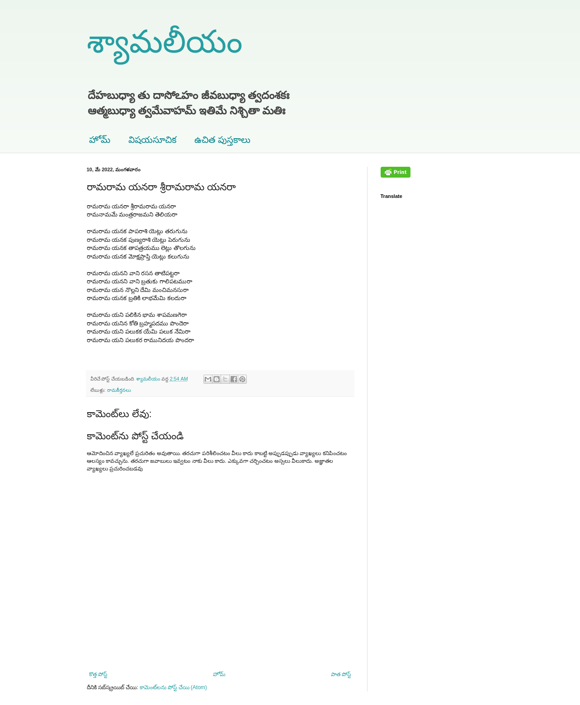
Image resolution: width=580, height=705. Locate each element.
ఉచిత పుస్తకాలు (222, 140)
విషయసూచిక (152, 140)
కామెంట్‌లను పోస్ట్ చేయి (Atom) (173, 687)
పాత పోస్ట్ (341, 674)
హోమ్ (99, 140)
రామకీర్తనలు (119, 390)
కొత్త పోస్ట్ (98, 674)
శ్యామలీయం (164, 41)
